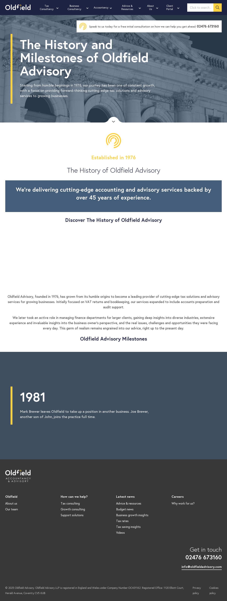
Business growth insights (132, 515)
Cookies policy (213, 590)
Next (224, 405)
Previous (3, 405)
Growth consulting (73, 509)
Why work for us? (183, 503)
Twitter (20, 560)
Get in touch (202, 553)
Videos (120, 532)
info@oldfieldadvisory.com (202, 566)
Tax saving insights (128, 527)
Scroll (113, 119)
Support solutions (72, 515)
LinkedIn (9, 560)
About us (11, 503)
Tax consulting (70, 503)
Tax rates (122, 521)
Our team (11, 509)
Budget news (124, 509)
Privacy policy (197, 590)
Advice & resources (128, 503)
